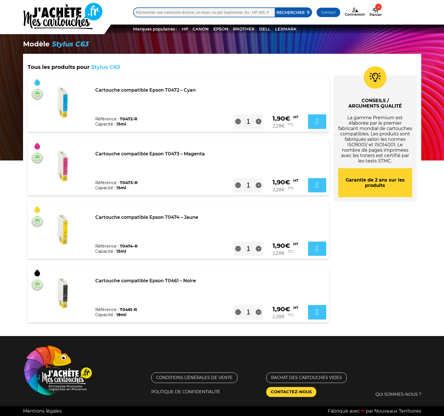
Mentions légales (42, 411)
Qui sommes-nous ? (398, 394)
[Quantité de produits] (248, 121)
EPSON (220, 29)
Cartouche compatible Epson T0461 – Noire (145, 280)
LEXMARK (285, 29)
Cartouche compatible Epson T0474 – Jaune (146, 217)
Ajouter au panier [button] (317, 121)
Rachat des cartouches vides (306, 377)
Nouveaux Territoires (397, 411)
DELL (264, 29)
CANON (201, 29)
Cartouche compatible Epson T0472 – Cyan (145, 90)
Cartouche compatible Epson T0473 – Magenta (150, 153)
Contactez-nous (291, 391)
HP (185, 29)
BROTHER (244, 29)
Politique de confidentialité (185, 391)
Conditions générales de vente (194, 377)
